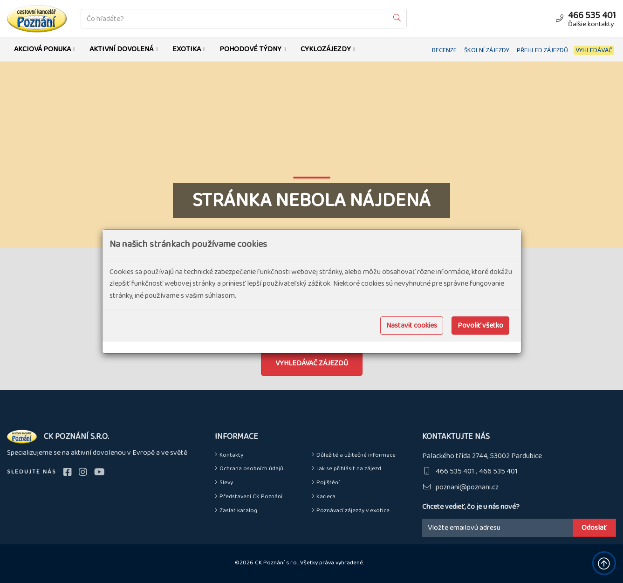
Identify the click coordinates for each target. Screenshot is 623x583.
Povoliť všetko (480, 325)
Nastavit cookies (411, 325)
